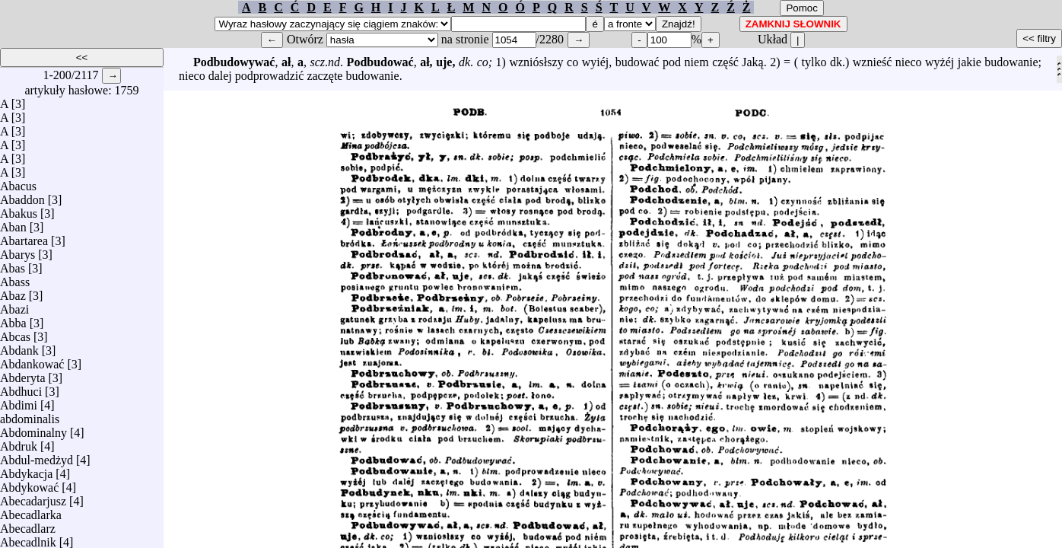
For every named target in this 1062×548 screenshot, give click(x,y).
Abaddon (22, 196)
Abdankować (32, 360)
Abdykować (29, 483)
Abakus (18, 209)
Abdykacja (26, 470)
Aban (13, 223)
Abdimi (18, 401)
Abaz (13, 291)
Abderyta (23, 374)
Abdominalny (33, 428)
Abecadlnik (28, 538)
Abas (12, 264)
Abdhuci (21, 387)
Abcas (15, 333)
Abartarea (24, 237)
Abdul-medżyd (36, 456)
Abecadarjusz (33, 497)
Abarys (17, 250)
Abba (13, 319)
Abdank (19, 346)
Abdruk (18, 442)
